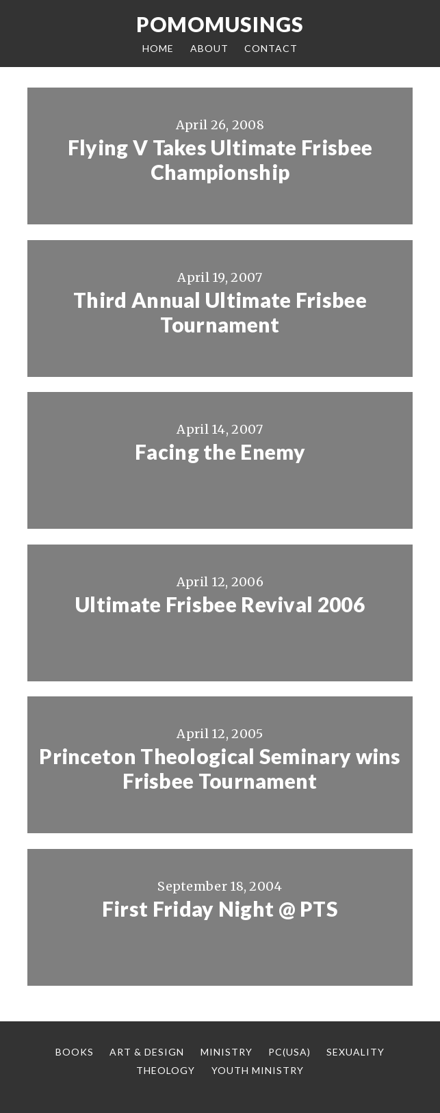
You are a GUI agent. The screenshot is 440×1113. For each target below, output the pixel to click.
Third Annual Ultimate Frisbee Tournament (220, 312)
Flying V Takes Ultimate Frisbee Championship (220, 159)
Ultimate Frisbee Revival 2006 (220, 604)
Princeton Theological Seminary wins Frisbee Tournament (220, 768)
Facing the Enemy (220, 451)
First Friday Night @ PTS (220, 908)
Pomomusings (220, 24)
